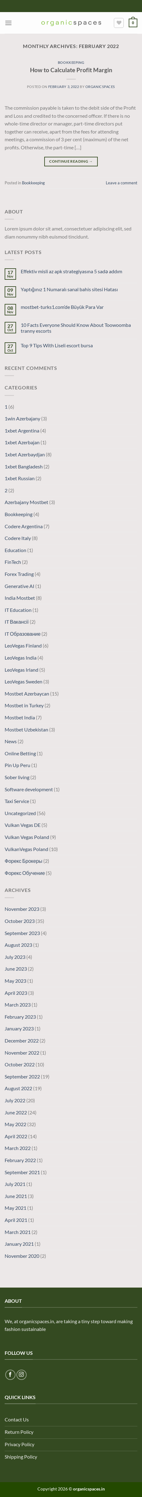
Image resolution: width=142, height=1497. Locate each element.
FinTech (13, 562)
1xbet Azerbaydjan (25, 454)
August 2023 (18, 945)
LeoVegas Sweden (23, 681)
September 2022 (22, 1076)
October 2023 (20, 921)
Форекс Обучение (25, 873)
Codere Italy (18, 538)
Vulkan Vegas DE (23, 825)
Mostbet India (20, 717)
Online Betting (20, 753)
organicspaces (100, 87)
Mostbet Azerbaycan (27, 693)
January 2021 (19, 1244)
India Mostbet (20, 598)
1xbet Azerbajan (22, 442)
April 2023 (16, 993)
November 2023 (22, 909)
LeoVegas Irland (21, 670)
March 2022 (18, 1148)
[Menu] (8, 22)
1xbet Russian (20, 478)
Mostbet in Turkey (24, 705)
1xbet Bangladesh (24, 466)
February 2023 (20, 1017)
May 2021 (15, 1208)
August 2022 (18, 1088)
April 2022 (16, 1136)
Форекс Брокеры (23, 861)
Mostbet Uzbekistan (26, 729)
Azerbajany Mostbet (26, 502)
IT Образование (23, 634)
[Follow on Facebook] (10, 1375)
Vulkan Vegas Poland (27, 837)
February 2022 (20, 1160)
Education (15, 550)
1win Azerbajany (22, 418)
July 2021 (15, 1184)
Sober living (17, 777)
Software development (29, 789)
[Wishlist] (119, 23)
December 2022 (22, 1040)
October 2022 (20, 1064)
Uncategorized (20, 813)
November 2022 (22, 1053)
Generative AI (19, 586)
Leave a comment (121, 182)
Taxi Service (17, 801)
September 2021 (22, 1172)
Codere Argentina (24, 526)
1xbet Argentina (22, 430)
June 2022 (16, 1112)
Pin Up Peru (17, 765)
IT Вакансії (17, 622)
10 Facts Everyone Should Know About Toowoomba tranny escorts (76, 328)
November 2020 (22, 1256)
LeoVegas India (21, 658)
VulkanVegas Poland (26, 849)
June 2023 (16, 969)
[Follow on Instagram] (21, 1375)
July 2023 (15, 957)
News (11, 741)
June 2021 (16, 1196)
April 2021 (16, 1220)
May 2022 (15, 1124)
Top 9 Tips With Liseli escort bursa (57, 345)
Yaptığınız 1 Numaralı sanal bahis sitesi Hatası (69, 289)
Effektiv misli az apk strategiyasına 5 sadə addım (71, 271)
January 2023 (19, 1028)
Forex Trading (19, 574)
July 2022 (15, 1100)
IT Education (18, 610)
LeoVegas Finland (23, 645)
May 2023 (15, 981)
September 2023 (22, 933)
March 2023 (18, 1005)
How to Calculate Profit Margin (71, 69)
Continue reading (71, 161)
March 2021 (18, 1232)
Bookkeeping (71, 62)
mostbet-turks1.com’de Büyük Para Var (62, 307)
